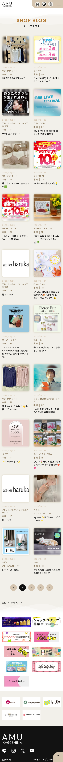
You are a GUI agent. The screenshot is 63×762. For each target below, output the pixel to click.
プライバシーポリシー (42, 759)
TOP (4, 602)
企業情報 (6, 759)
